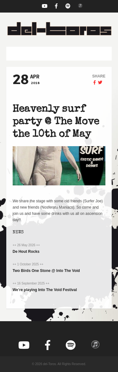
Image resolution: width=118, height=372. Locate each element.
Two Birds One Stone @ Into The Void (46, 270)
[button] (59, 54)
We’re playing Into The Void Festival (45, 290)
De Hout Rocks (26, 251)
